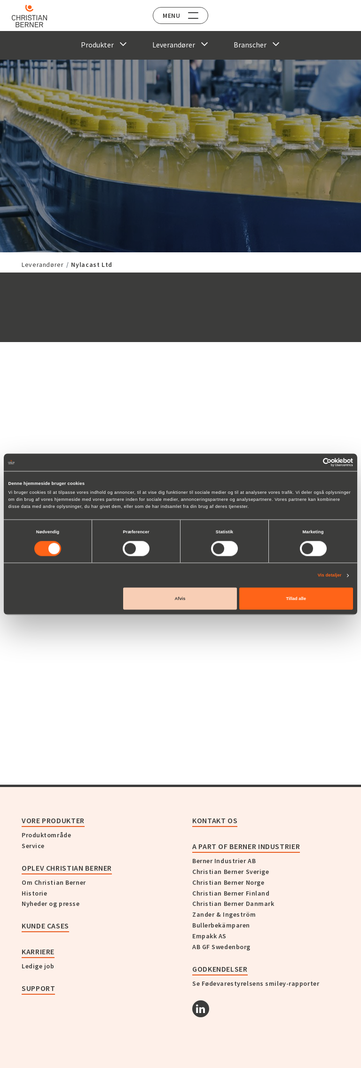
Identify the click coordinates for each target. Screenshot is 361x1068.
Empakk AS (209, 936)
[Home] (34, 16)
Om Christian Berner (54, 882)
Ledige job (38, 966)
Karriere (38, 951)
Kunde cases (45, 925)
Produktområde (46, 835)
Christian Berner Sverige (230, 871)
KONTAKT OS (214, 820)
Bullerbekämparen (221, 925)
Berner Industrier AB (224, 861)
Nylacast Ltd (91, 264)
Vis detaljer (330, 575)
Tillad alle (296, 598)
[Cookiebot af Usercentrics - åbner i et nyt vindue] (312, 462)
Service (33, 846)
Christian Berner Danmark (233, 903)
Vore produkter (53, 820)
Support (38, 988)
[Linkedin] (200, 1008)
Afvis (180, 598)
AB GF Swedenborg (221, 947)
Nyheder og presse (51, 903)
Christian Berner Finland (230, 893)
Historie (34, 893)
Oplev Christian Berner (67, 868)
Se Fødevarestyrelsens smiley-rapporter (255, 983)
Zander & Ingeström (224, 914)
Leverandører (43, 264)
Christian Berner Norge (228, 882)
